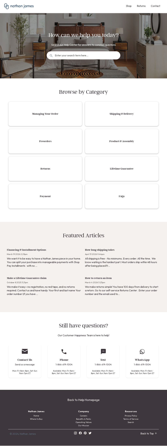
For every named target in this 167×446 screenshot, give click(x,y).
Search (131, 422)
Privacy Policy (131, 416)
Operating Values (84, 422)
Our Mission (83, 426)
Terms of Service (130, 419)
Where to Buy (36, 419)
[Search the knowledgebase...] (83, 55)
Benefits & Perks (83, 419)
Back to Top (148, 433)
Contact (155, 6)
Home (36, 416)
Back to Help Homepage (83, 400)
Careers (83, 416)
